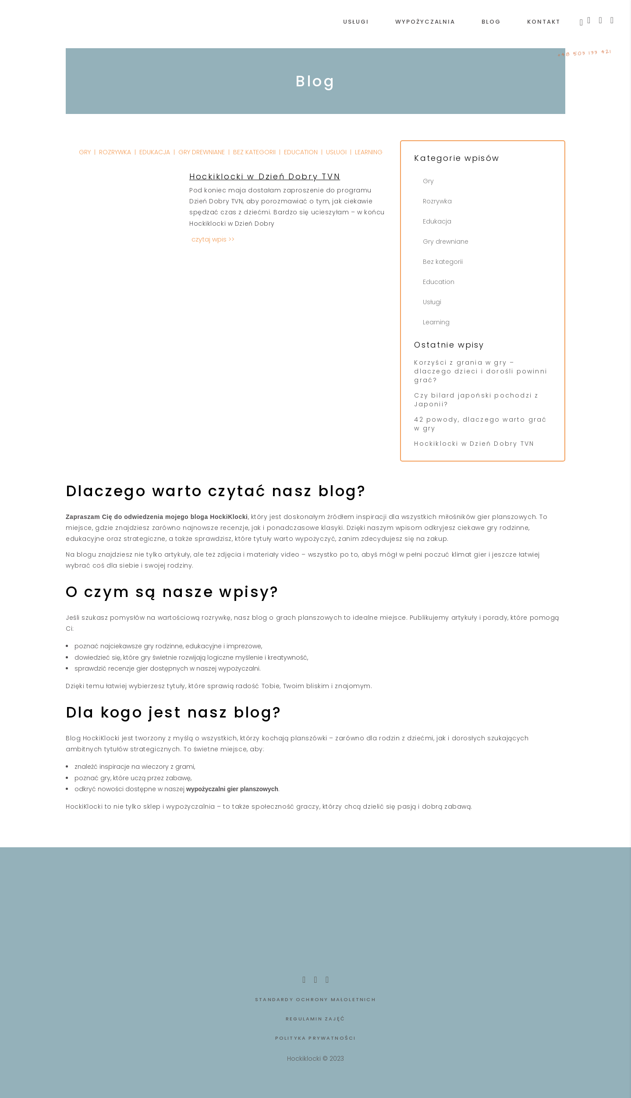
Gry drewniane (445, 241)
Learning (436, 322)
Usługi (432, 302)
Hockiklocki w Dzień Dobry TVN (474, 443)
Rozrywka (437, 201)
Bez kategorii (443, 261)
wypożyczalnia (190, 806)
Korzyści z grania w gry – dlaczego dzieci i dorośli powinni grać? (480, 371)
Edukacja (437, 221)
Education (438, 281)
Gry (428, 181)
